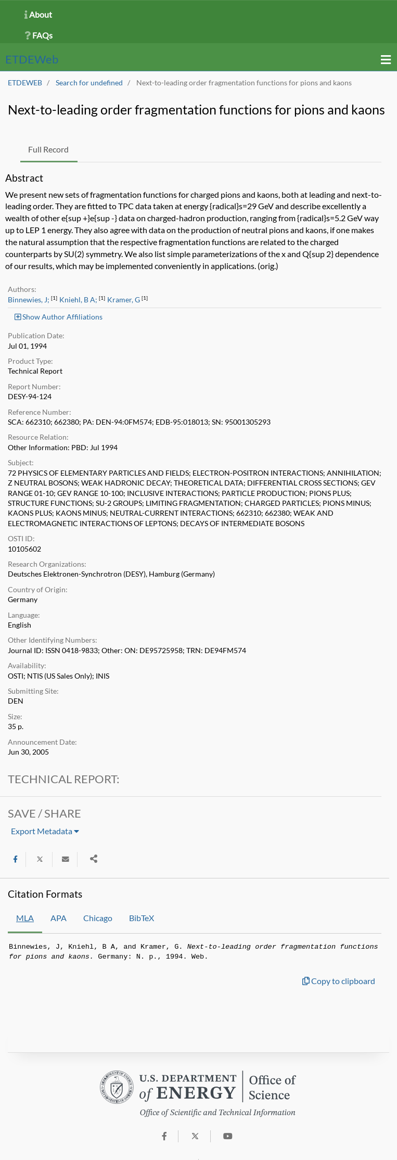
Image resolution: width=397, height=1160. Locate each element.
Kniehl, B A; (78, 300)
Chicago (97, 918)
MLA (25, 918)
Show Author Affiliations (59, 316)
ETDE (31, 59)
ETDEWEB (25, 83)
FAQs (38, 35)
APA (58, 918)
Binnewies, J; (28, 300)
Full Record (48, 149)
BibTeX (141, 918)
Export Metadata (45, 831)
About (38, 14)
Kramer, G (123, 300)
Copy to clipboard (338, 981)
